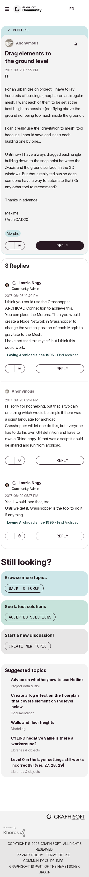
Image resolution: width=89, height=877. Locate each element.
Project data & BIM (25, 686)
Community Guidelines (43, 861)
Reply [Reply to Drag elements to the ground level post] (62, 245)
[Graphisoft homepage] (66, 817)
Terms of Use (58, 855)
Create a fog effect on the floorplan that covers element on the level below (45, 701)
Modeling (18, 729)
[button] (9, 246)
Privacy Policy (30, 855)
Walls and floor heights (32, 722)
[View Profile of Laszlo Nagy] (30, 282)
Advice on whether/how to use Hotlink (47, 679)
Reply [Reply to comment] (62, 368)
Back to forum (24, 588)
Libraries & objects (25, 750)
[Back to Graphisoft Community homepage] (29, 9)
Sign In (81, 9)
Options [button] (81, 28)
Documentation (22, 713)
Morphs (13, 233)
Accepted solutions (30, 617)
